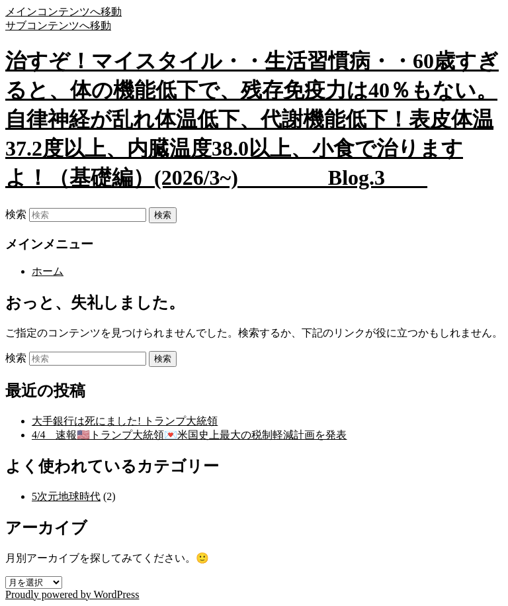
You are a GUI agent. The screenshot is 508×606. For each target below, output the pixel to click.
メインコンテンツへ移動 (63, 11)
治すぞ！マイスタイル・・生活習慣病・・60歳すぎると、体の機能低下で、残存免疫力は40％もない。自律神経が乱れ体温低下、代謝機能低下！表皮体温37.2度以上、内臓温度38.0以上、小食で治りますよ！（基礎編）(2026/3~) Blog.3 (252, 119)
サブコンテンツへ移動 (58, 25)
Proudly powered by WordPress (72, 594)
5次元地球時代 (66, 496)
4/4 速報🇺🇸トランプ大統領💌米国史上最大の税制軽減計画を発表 (189, 434)
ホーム (48, 271)
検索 (15, 214)
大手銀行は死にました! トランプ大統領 (125, 421)
